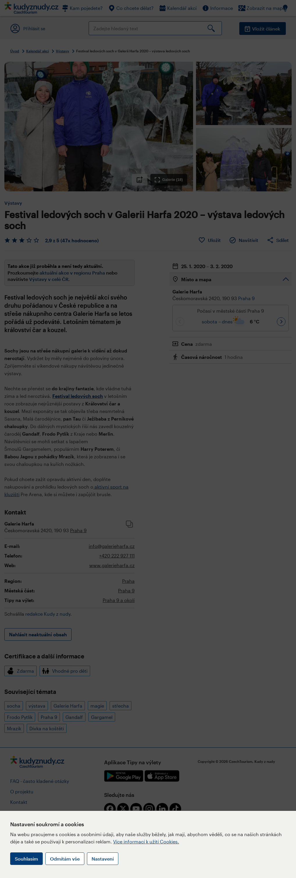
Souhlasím (26, 858)
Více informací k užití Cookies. (146, 841)
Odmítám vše (65, 858)
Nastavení (103, 858)
